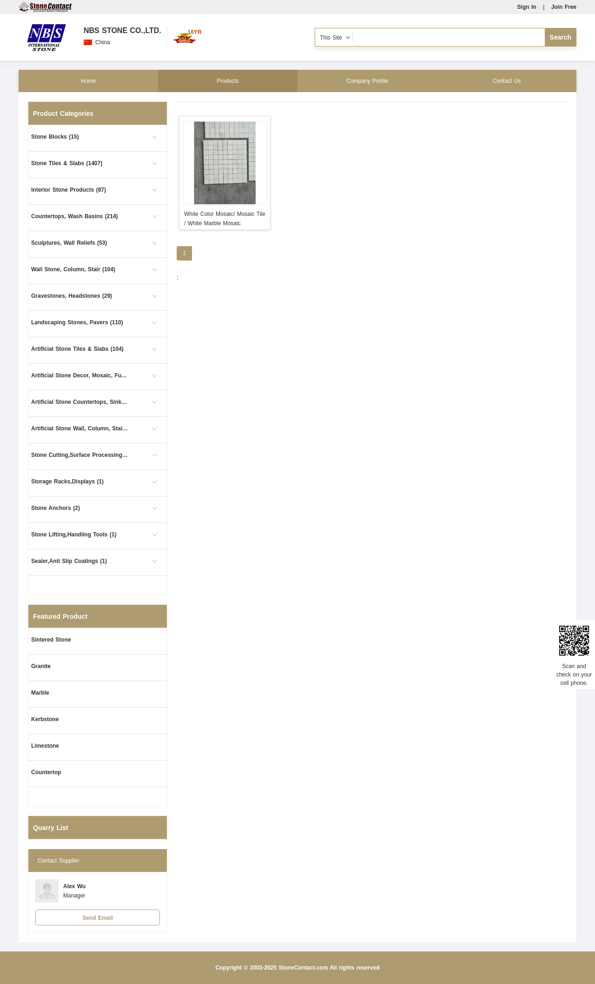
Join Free (563, 7)
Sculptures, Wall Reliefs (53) (69, 243)
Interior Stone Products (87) (68, 190)
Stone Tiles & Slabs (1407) (66, 163)
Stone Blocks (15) (55, 137)
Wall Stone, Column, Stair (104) (73, 269)
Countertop (46, 772)
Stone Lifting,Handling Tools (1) (73, 534)
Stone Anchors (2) (55, 508)
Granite (41, 666)
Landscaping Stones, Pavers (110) (77, 322)
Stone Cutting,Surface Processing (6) (80, 455)
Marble (40, 692)
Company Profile (367, 81)
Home (88, 81)
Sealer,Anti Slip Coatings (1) (69, 561)
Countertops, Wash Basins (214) (74, 216)
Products (227, 81)
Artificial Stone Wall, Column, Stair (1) (80, 428)
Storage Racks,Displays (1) (67, 481)
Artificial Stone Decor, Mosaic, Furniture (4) (80, 375)
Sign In (526, 7)
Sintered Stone (51, 639)
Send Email (97, 918)
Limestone (45, 746)
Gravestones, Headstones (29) (71, 296)
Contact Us (507, 81)
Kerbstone (45, 719)
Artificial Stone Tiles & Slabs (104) (77, 349)
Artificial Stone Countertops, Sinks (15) (80, 402)
